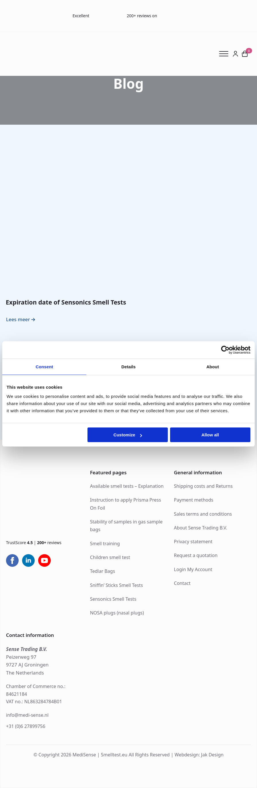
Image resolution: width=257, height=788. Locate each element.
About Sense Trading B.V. (200, 528)
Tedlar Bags (102, 571)
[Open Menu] (226, 53)
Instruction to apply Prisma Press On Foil (125, 504)
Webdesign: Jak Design (199, 755)
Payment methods (193, 500)
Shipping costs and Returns (203, 486)
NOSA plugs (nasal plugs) (117, 613)
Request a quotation (195, 555)
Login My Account (193, 569)
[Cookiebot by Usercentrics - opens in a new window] (225, 350)
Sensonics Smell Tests (113, 599)
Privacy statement (193, 541)
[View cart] (244, 53)
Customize (128, 434)
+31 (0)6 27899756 (25, 726)
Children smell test (110, 557)
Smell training (105, 543)
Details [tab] (128, 366)
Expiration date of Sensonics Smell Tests (66, 302)
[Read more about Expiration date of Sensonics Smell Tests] (21, 319)
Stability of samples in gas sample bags (126, 526)
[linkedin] (28, 560)
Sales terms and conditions (203, 514)
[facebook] (12, 560)
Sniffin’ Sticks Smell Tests (116, 585)
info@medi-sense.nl (27, 715)
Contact (182, 583)
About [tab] (212, 366)
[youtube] (44, 560)
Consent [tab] (44, 366)
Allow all (210, 434)
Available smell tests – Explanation (127, 486)
